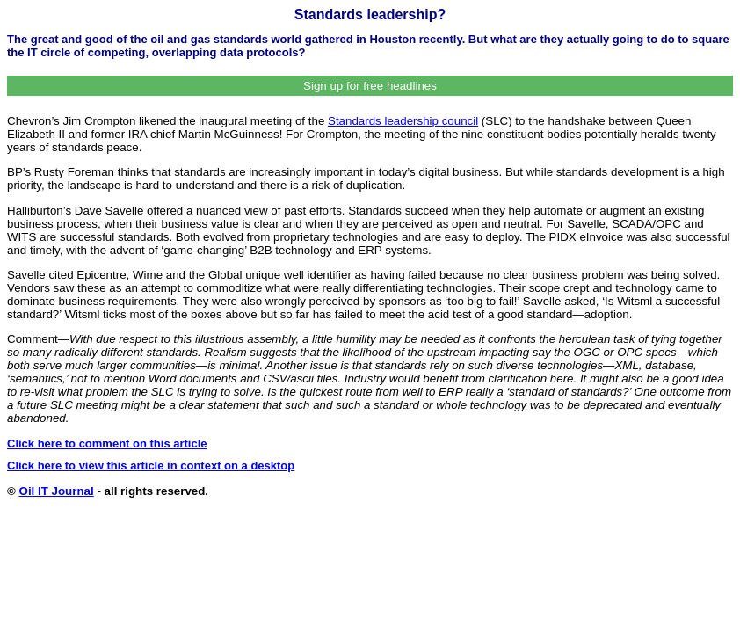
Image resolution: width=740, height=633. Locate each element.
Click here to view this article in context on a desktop (150, 465)
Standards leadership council (403, 120)
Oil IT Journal (56, 491)
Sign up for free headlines (370, 85)
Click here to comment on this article (107, 443)
